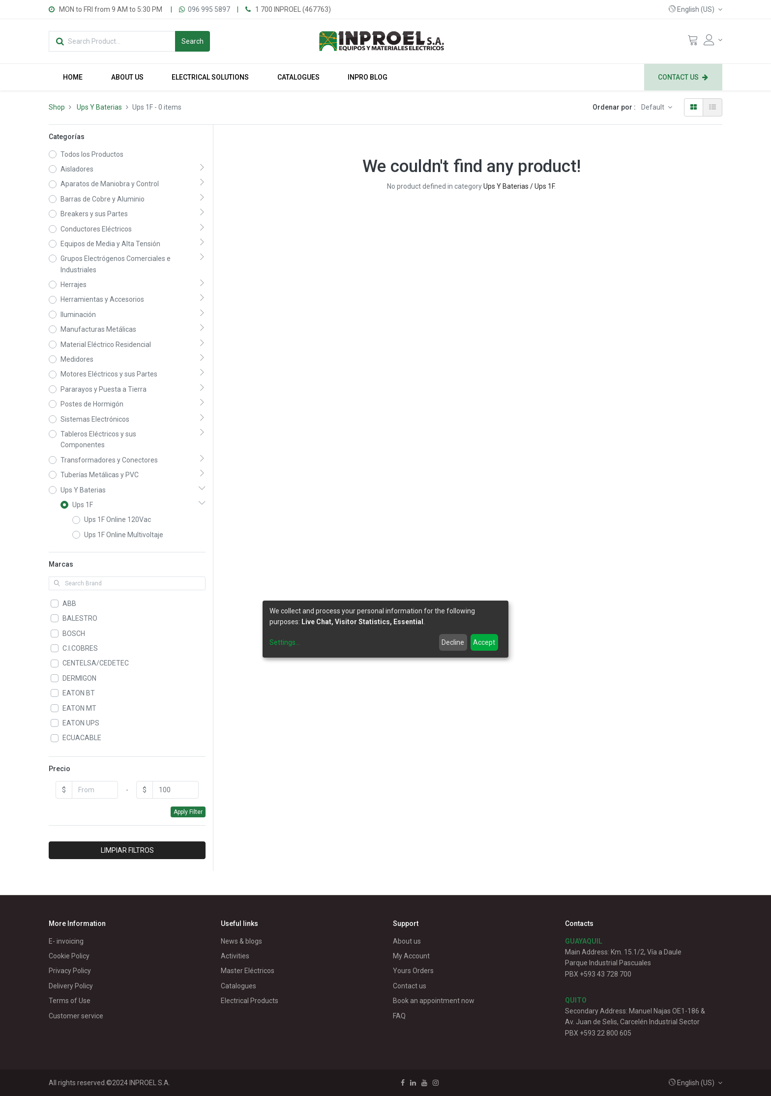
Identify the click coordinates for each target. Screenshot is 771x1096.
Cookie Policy (69, 956)
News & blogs (241, 941)
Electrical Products (249, 1001)
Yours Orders (413, 971)
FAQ (399, 1016)
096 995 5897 (209, 9)
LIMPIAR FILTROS (127, 850)
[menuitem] (73, 77)
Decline (453, 642)
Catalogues (238, 986)
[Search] (192, 41)
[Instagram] (436, 1083)
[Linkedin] (413, 1083)
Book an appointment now (433, 1001)
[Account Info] (713, 39)
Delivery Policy (71, 986)
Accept (484, 642)
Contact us (409, 986)
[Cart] (692, 42)
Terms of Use (69, 1001)
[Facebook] (403, 1083)
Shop (57, 107)
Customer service (76, 1016)
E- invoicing (66, 941)
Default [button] (653, 107)
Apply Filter (188, 811)
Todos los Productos (91, 154)
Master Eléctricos (247, 971)
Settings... (284, 642)
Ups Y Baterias (99, 107)
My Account (411, 956)
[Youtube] (424, 1083)
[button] (695, 9)
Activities (235, 956)
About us (407, 941)
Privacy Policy (70, 971)
